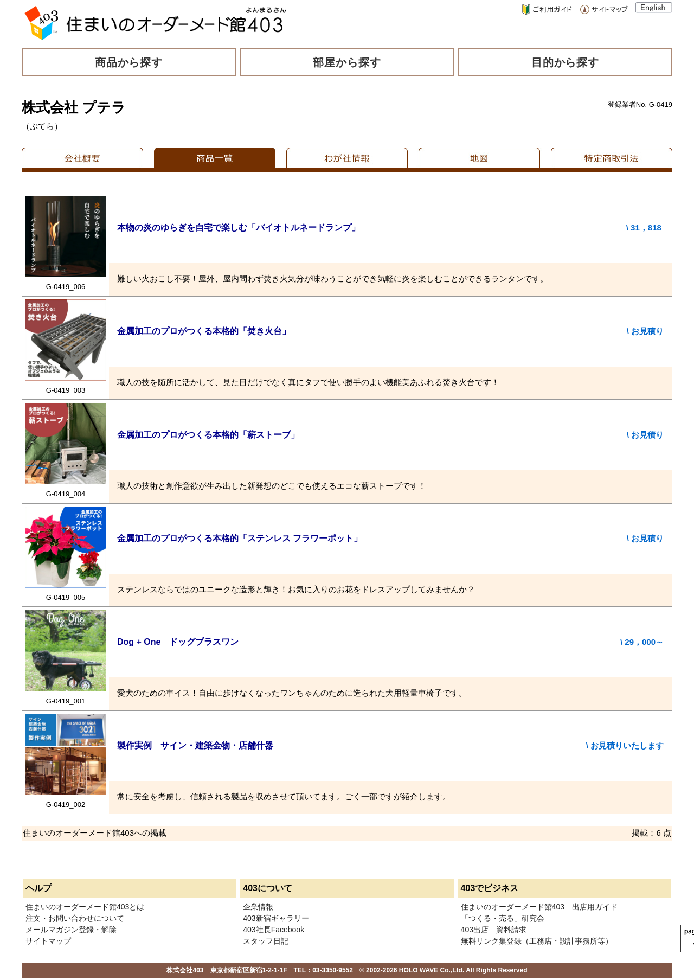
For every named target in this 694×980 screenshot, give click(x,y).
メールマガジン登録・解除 (71, 929)
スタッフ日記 (265, 941)
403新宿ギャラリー (276, 918)
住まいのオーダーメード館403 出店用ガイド (539, 906)
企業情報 (258, 906)
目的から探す (565, 62)
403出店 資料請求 (493, 929)
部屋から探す (347, 62)
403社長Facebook (273, 929)
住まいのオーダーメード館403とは (84, 906)
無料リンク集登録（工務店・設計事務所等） (537, 941)
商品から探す (129, 62)
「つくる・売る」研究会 (502, 918)
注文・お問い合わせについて (74, 918)
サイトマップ (48, 941)
